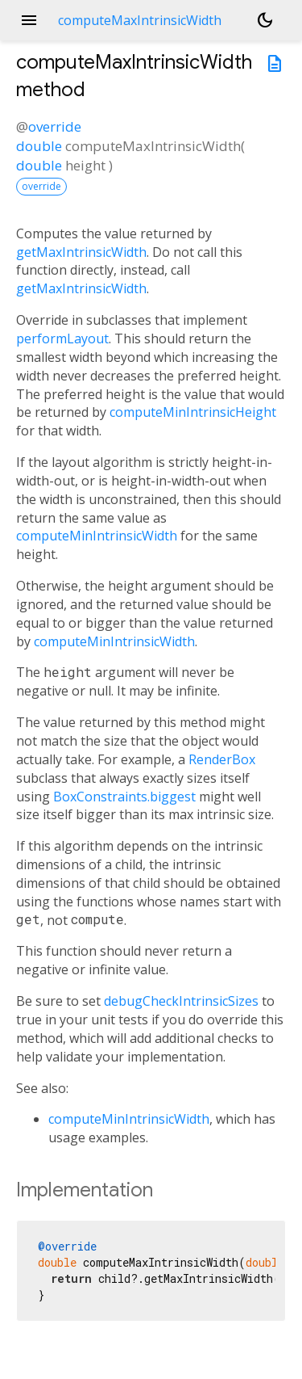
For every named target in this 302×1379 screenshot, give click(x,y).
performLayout (62, 338)
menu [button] (29, 20)
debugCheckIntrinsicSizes (181, 1001)
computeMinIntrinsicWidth (96, 535)
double (39, 146)
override (54, 126)
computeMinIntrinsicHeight (193, 412)
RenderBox (221, 759)
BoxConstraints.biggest (124, 796)
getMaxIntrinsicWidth (81, 252)
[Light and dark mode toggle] (265, 20)
